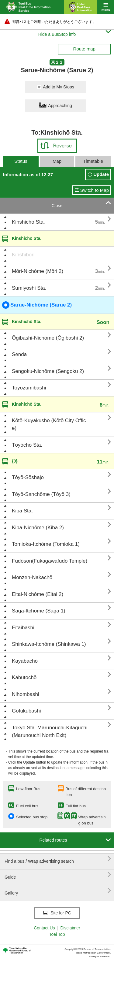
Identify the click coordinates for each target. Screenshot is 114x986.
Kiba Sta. (22, 511)
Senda (19, 354)
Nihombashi (25, 694)
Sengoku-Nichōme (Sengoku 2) (48, 371)
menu (105, 7)
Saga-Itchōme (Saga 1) (38, 611)
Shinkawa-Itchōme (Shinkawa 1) (49, 644)
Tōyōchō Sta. (27, 445)
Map (57, 161)
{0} (15, 461)
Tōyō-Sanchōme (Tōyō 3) (41, 494)
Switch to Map (94, 190)
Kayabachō (25, 661)
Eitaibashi (23, 628)
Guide (58, 874)
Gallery (58, 890)
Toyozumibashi (29, 388)
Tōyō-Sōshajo (28, 477)
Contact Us (44, 927)
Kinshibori (23, 255)
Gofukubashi (26, 711)
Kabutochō (24, 677)
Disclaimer (70, 927)
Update (101, 174)
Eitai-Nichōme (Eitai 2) (37, 594)
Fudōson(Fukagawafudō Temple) (49, 561)
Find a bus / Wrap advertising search (58, 859)
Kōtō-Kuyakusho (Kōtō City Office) (49, 424)
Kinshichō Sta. (28, 222)
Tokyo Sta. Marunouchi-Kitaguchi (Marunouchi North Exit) (50, 732)
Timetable (93, 161)
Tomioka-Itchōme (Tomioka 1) (46, 544)
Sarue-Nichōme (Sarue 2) (37, 305)
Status (20, 161)
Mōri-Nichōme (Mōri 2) (37, 271)
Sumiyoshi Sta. (29, 288)
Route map (84, 48)
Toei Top (57, 934)
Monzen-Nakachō (32, 577)
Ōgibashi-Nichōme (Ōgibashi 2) (48, 338)
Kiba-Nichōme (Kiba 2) (38, 527)
